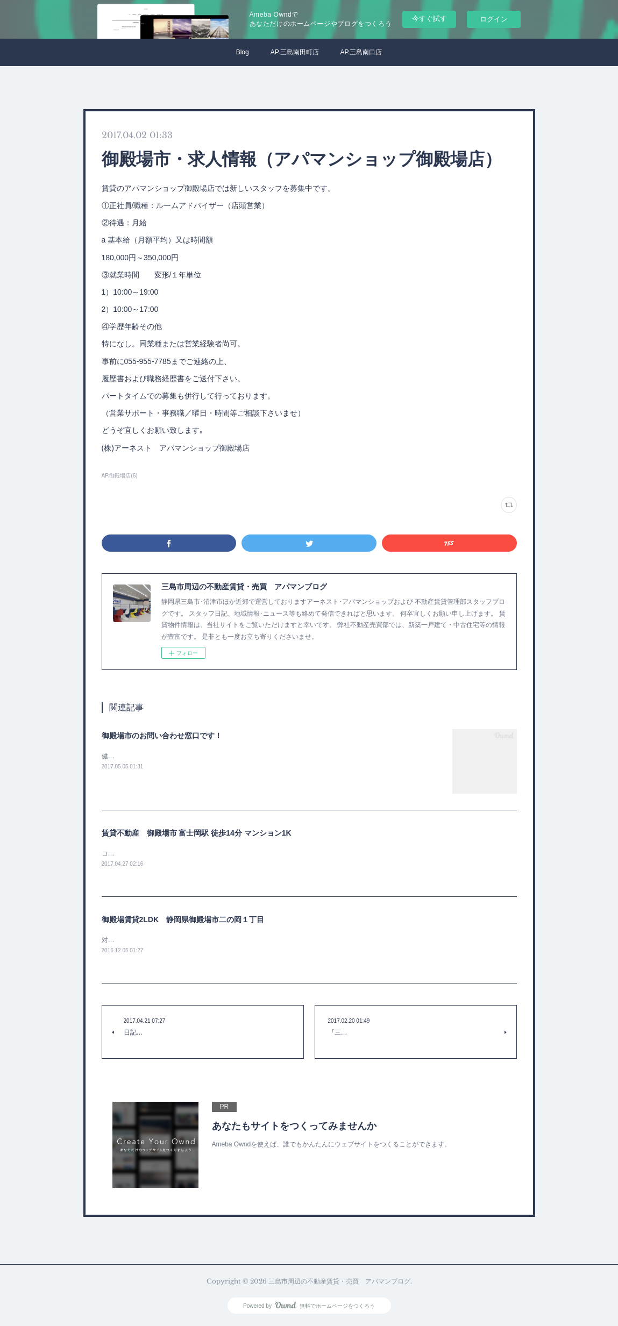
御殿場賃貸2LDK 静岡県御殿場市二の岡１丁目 (183, 920)
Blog (242, 52)
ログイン (494, 19)
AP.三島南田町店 (295, 52)
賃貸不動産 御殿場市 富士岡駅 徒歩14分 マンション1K (197, 833)
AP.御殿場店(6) (120, 476)
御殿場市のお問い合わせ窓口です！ (162, 735)
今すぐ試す (429, 19)
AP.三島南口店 (361, 52)
